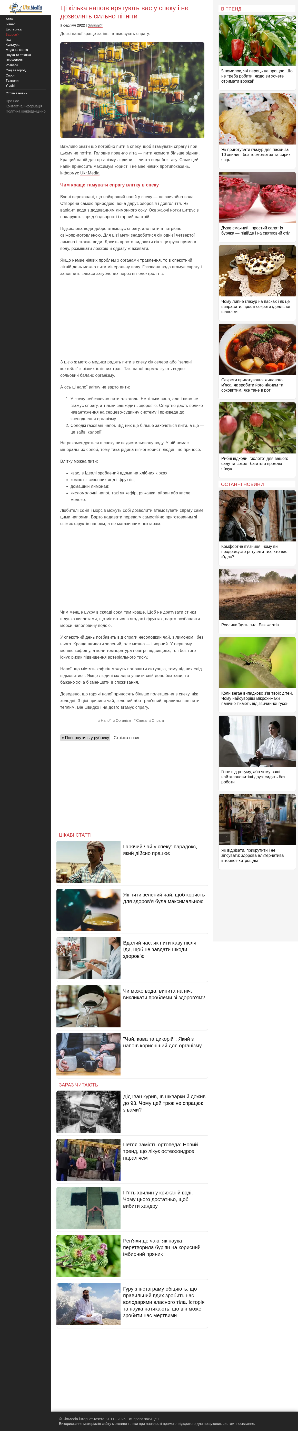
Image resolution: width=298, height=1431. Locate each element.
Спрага (158, 720)
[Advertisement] (132, 318)
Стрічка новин (127, 738)
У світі (10, 85)
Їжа (8, 39)
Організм (123, 720)
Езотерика (14, 29)
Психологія (14, 60)
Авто (9, 19)
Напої (106, 720)
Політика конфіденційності (28, 111)
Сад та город (16, 70)
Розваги (12, 65)
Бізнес (10, 24)
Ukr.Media (90, 173)
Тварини (12, 80)
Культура (12, 45)
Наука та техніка (18, 55)
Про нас (12, 101)
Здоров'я (95, 25)
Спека (141, 720)
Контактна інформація (24, 106)
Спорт (10, 75)
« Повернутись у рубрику (85, 738)
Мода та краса (17, 50)
